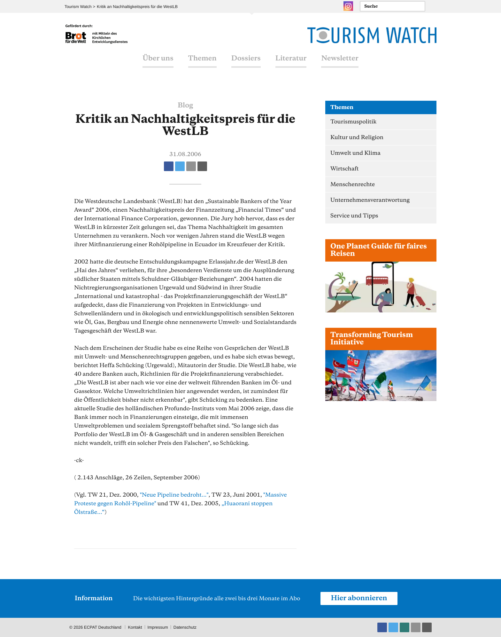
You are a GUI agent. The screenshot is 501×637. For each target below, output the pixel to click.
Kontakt (135, 627)
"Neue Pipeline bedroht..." (174, 495)
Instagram (348, 6)
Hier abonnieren (359, 598)
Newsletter (339, 58)
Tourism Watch (78, 6)
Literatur (291, 58)
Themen (202, 58)
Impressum (158, 627)
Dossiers (246, 58)
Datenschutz (185, 627)
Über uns (158, 58)
